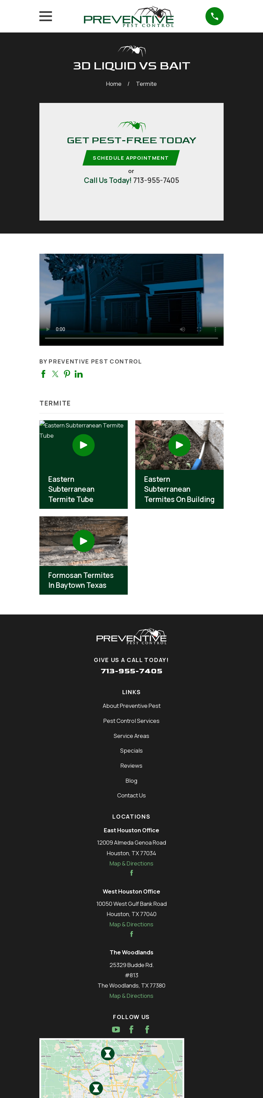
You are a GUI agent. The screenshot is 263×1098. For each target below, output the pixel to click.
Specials (131, 751)
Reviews (131, 766)
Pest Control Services (131, 721)
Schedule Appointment (131, 157)
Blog (131, 781)
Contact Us (131, 796)
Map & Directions (131, 864)
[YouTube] (116, 1030)
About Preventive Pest (132, 706)
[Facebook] (131, 1030)
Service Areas (131, 736)
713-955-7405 (156, 180)
